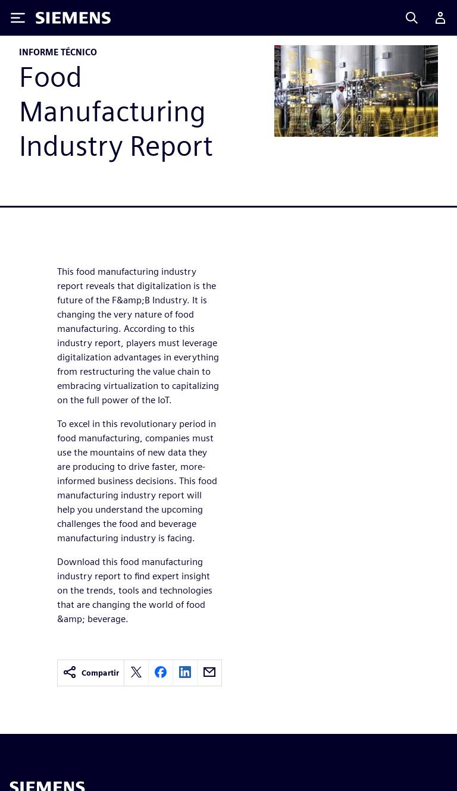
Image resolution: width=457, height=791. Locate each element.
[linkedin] (185, 673)
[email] (209, 673)
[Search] (412, 18)
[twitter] (136, 673)
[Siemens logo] (73, 18)
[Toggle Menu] (18, 18)
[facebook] (161, 673)
